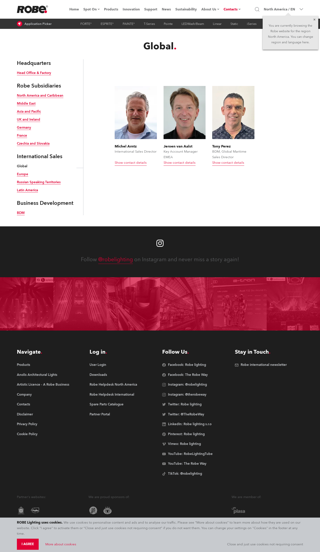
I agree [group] (28, 544)
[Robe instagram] (160, 243)
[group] (43, 375)
